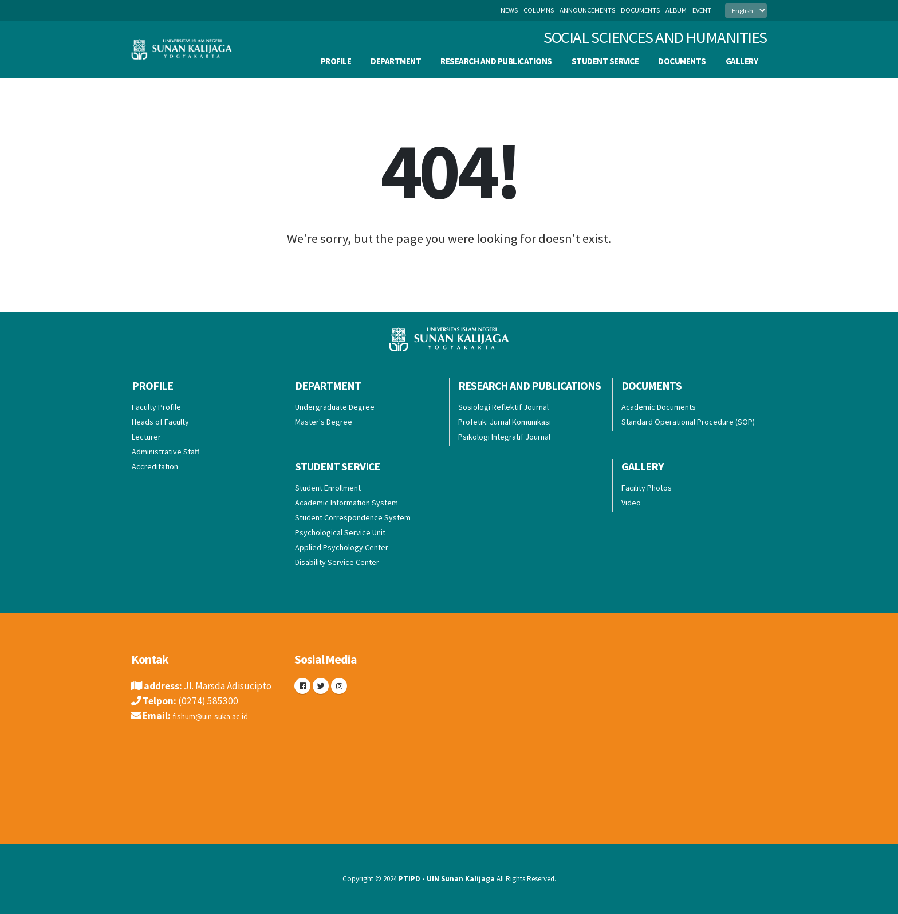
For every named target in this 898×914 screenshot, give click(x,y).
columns (538, 10)
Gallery (742, 61)
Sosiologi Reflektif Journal (503, 407)
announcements (587, 10)
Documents (682, 61)
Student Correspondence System (353, 517)
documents (640, 10)
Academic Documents (658, 407)
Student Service (605, 61)
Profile (336, 61)
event (701, 10)
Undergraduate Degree (335, 407)
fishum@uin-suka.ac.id (219, 715)
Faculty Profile (156, 407)
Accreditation (155, 466)
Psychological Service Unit (340, 532)
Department (396, 61)
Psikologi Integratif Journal (504, 436)
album (676, 10)
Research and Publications (496, 61)
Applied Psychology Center (341, 547)
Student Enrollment (328, 488)
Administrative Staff (165, 451)
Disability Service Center (337, 562)
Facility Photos (646, 488)
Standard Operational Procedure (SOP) (688, 422)
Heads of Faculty (160, 422)
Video (631, 502)
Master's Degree (323, 422)
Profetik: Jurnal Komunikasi (504, 422)
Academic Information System (346, 502)
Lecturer (146, 436)
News (509, 10)
